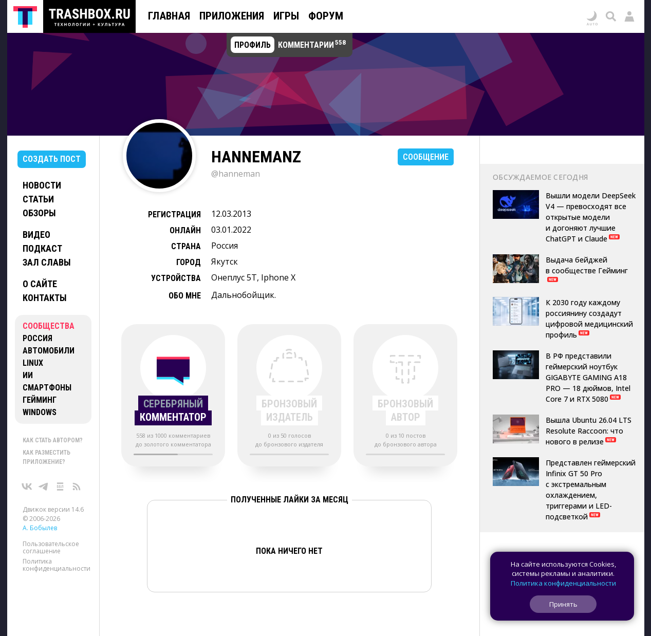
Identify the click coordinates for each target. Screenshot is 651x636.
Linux (33, 363)
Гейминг (40, 400)
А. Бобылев (40, 527)
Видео (36, 234)
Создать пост (52, 159)
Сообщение (426, 157)
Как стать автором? (53, 440)
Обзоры (39, 213)
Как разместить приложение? (46, 457)
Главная (169, 16)
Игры (286, 16)
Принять (563, 604)
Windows (40, 412)
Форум (325, 16)
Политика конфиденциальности (56, 565)
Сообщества (49, 326)
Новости (42, 185)
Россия (37, 338)
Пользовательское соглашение (51, 547)
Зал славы (47, 262)
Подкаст (42, 248)
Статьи (38, 199)
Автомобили (49, 351)
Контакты (45, 297)
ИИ (28, 375)
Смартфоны (47, 387)
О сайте (40, 283)
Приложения (231, 16)
